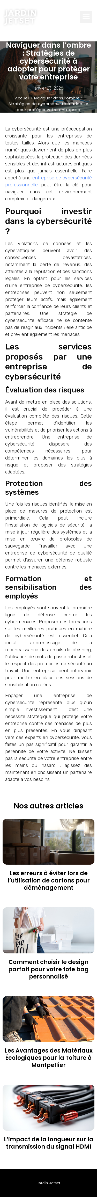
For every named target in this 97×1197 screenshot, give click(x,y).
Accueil (22, 98)
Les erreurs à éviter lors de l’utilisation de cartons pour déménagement (49, 880)
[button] (86, 17)
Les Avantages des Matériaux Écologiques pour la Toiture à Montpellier (49, 1058)
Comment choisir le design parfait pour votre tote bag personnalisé (48, 969)
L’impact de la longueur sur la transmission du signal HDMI (48, 1143)
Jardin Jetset (21, 17)
